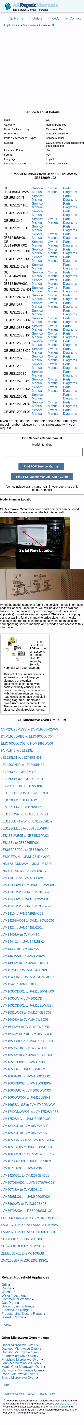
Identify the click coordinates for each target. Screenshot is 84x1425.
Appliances (11, 25)
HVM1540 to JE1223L (17, 750)
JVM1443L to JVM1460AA (20, 949)
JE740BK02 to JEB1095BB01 (22, 786)
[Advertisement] (39, 68)
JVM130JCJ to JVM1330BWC (22, 878)
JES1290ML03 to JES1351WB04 (25, 828)
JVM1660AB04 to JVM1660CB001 (26, 1076)
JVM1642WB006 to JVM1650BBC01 (27, 1034)
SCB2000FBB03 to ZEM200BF (23, 1246)
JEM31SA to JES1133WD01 (21, 807)
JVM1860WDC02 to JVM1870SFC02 (27, 1154)
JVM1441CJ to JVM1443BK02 (23, 941)
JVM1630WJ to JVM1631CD (21, 998)
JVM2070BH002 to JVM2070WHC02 (27, 1182)
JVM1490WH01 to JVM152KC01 (24, 963)
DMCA (31, 1393)
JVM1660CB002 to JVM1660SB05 (26, 1083)
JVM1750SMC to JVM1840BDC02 (26, 1119)
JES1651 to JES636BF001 (20, 842)
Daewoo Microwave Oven (20, 1348)
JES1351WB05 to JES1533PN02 (25, 835)
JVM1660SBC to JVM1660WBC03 (26, 1090)
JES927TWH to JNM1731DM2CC (25, 857)
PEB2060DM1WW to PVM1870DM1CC (29, 1218)
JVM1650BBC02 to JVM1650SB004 (27, 1041)
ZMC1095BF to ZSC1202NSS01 (24, 1260)
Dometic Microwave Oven (20, 1352)
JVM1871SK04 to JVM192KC (22, 1168)
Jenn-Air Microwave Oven (20, 1363)
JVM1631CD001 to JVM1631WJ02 (26, 1005)
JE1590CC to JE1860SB (19, 772)
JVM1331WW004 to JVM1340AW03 (27, 892)
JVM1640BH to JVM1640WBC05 (25, 1019)
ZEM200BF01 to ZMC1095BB (22, 1253)
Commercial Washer (16, 1299)
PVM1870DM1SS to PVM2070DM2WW (29, 1225)
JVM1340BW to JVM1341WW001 (25, 899)
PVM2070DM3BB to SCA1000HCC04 (28, 1232)
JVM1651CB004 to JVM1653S (23, 1062)
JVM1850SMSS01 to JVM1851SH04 (27, 1140)
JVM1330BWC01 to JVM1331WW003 (28, 885)
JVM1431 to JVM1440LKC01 (22, 927)
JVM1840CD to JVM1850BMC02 (24, 1126)
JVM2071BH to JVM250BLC (21, 1189)
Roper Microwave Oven (19, 1374)
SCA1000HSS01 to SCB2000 (22, 1239)
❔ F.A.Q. (53, 18)
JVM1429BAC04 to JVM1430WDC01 (28, 920)
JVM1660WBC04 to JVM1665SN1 (26, 1097)
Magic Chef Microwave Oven (22, 1366)
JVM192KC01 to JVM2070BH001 (25, 1175)
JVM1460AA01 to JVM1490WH (23, 956)
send (36, 424)
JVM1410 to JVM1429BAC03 (22, 913)
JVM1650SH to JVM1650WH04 (23, 1048)
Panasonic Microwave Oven (22, 1370)
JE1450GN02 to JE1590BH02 (22, 765)
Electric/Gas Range (16, 1310)
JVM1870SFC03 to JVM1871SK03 (26, 1161)
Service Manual (37, 190)
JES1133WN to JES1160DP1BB (24, 814)
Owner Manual (53, 190)
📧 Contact (73, 18)
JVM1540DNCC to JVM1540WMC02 (27, 977)
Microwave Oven (35, 25)
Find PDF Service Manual (41, 466)
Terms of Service (14, 1393)
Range (6, 1288)
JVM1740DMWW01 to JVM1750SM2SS (30, 1111)
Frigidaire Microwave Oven (21, 1359)
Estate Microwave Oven (19, 1356)
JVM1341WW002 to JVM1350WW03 (27, 906)
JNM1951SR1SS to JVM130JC (23, 871)
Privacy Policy (47, 1393)
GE (53, 25)
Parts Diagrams (70, 190)
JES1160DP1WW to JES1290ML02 (26, 821)
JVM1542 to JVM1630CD (19, 984)
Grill (4, 1284)
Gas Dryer (9, 1302)
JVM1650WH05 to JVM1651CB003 (26, 1055)
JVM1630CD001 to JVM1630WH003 (27, 991)
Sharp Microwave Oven (18, 1377)
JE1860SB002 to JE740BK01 (22, 779)
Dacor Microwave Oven (18, 1345)
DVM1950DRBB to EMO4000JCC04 (27, 736)
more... (7, 1324)
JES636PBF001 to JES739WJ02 (24, 849)
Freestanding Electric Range (22, 1313)
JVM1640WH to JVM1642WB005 (25, 1027)
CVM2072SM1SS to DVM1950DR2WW (29, 729)
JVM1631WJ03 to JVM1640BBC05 (26, 1012)
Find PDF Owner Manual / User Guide (42, 476)
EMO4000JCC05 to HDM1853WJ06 (27, 743)
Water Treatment (14, 1295)
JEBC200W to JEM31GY (19, 800)
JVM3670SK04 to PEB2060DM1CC (26, 1210)
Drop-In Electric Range (18, 1306)
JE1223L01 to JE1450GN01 (21, 757)
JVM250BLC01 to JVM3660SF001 (26, 1196)
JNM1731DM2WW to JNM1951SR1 (27, 864)
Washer (7, 1292)
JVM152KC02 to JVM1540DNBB (24, 970)
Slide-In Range (12, 1317)
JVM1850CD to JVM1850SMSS (24, 1133)
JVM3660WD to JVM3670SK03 (23, 1203)
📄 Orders (34, 18)
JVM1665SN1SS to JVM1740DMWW (28, 1104)
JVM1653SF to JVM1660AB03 (23, 1069)
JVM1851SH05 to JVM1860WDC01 (26, 1147)
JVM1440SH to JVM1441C (20, 934)
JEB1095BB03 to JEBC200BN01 (24, 793)
